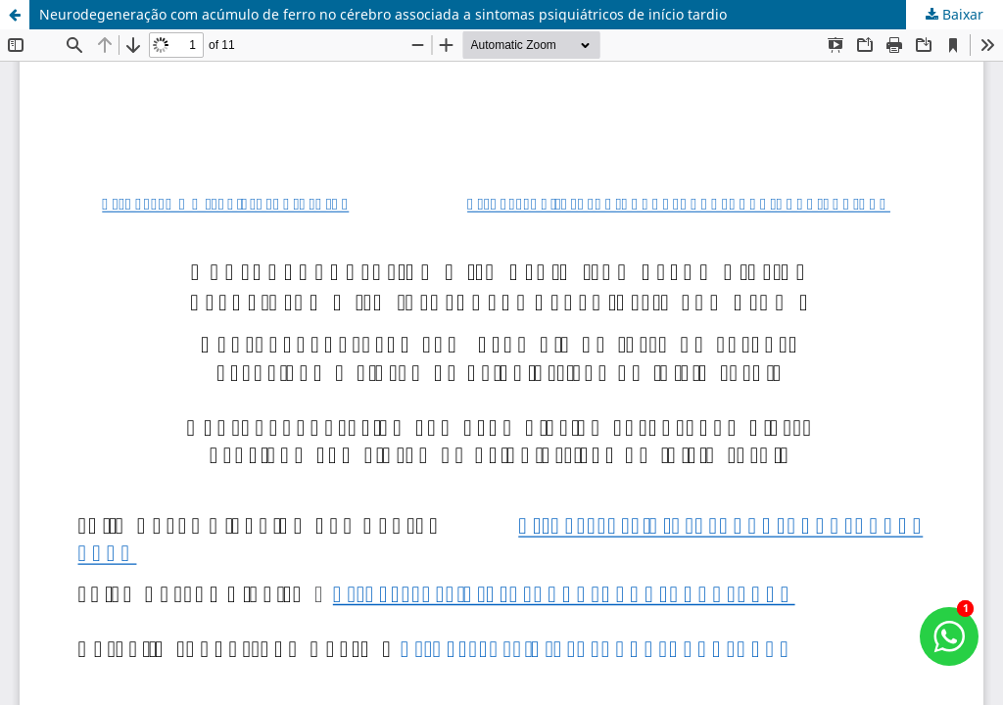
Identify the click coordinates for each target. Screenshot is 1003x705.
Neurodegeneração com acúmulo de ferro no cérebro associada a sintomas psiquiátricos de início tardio (383, 14)
